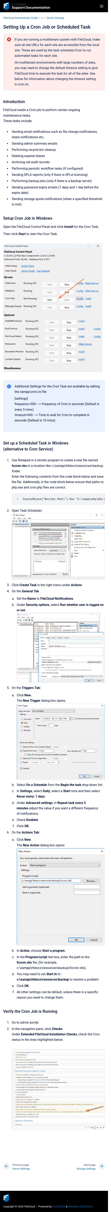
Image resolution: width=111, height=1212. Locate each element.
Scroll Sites (58, 1206)
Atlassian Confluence (80, 1206)
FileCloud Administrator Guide (20, 17)
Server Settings (55, 17)
